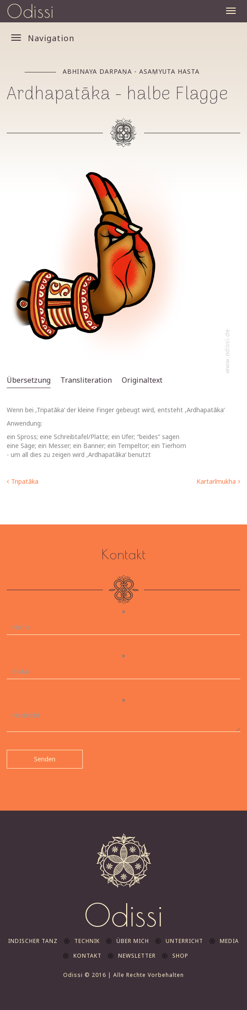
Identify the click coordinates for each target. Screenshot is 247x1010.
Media (229, 941)
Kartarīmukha (216, 481)
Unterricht (184, 941)
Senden (44, 759)
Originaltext (142, 380)
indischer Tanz (33, 941)
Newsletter (137, 955)
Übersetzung (29, 380)
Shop (180, 955)
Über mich (132, 941)
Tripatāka (24, 481)
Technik (87, 941)
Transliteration (86, 380)
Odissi (30, 11)
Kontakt (87, 955)
